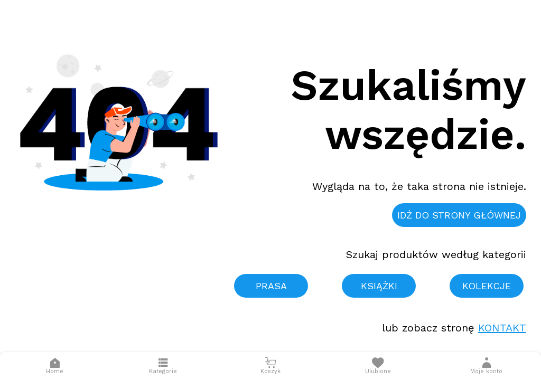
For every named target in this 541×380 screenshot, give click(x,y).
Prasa (271, 285)
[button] (486, 366)
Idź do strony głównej (459, 215)
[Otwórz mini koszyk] (270, 366)
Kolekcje (486, 285)
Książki (379, 285)
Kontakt (502, 327)
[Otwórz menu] (163, 366)
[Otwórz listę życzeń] (378, 366)
